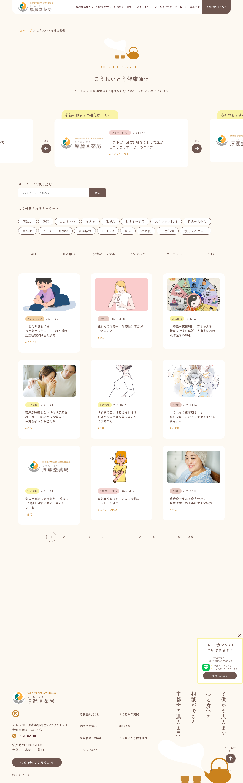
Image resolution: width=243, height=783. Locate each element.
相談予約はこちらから (37, 762)
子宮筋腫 (167, 231)
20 (140, 536)
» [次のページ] (179, 536)
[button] (46, 146)
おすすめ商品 (135, 221)
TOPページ (25, 30)
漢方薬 (90, 221)
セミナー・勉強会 (55, 231)
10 (127, 536)
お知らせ (108, 231)
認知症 (27, 221)
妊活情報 (69, 254)
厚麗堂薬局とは (84, 7)
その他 (209, 254)
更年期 (27, 231)
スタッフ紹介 (144, 7)
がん (128, 231)
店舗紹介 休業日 (124, 7)
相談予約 (217, 7)
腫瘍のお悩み (197, 221)
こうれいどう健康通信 (187, 7)
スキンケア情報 (120, 154)
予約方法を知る (219, 675)
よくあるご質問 (163, 7)
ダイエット (174, 254)
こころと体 (67, 221)
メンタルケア (139, 254)
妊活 (46, 221)
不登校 (146, 231)
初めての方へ (103, 7)
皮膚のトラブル (120, 132)
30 (153, 536)
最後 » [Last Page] (191, 537)
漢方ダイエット (195, 231)
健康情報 (85, 231)
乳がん (110, 221)
